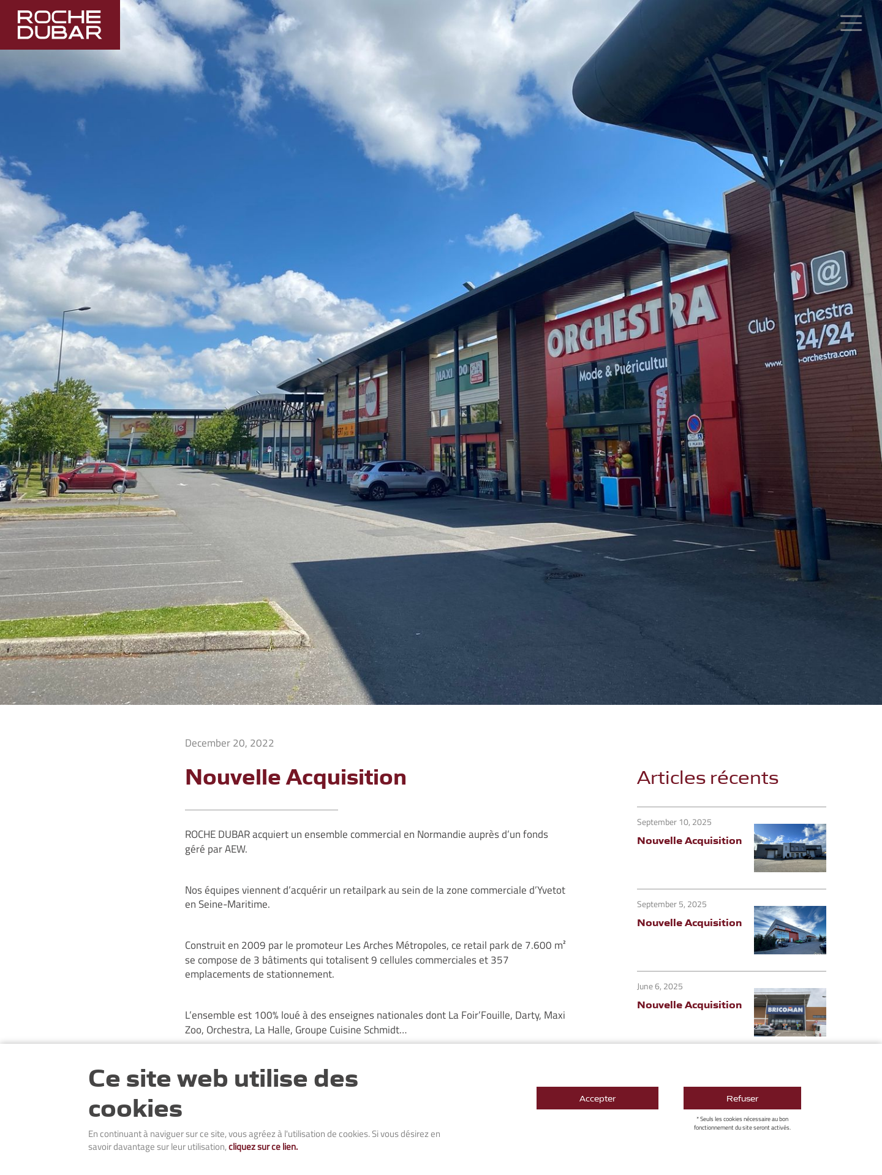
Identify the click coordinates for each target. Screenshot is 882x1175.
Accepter (597, 1097)
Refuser (742, 1097)
